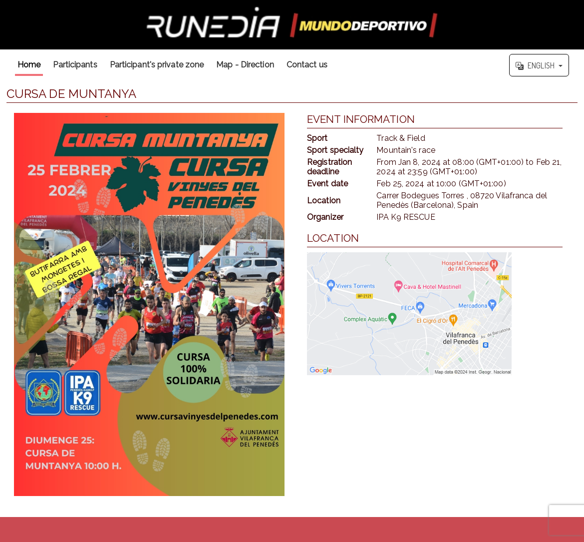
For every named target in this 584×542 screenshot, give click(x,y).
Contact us (307, 64)
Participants (75, 64)
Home (28, 64)
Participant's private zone (157, 64)
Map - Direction (245, 64)
